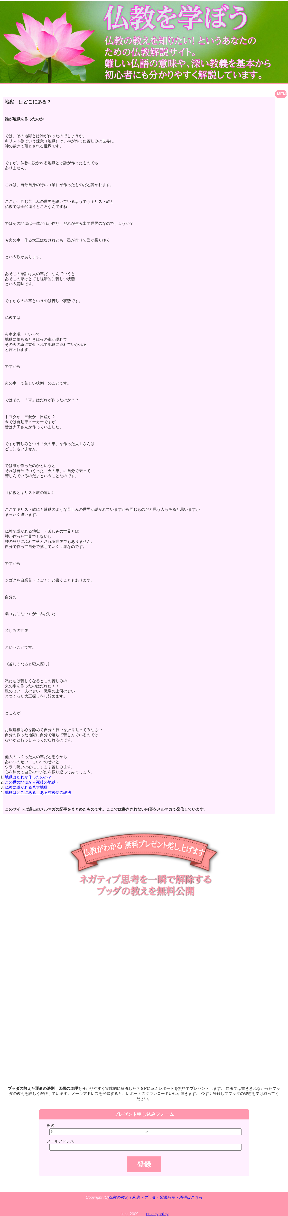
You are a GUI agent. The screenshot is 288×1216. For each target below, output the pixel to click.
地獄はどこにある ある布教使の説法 (38, 792)
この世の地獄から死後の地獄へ (32, 782)
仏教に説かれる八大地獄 (26, 787)
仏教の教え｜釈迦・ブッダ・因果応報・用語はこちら (155, 1197)
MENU (282, 94)
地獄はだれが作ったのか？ (28, 777)
